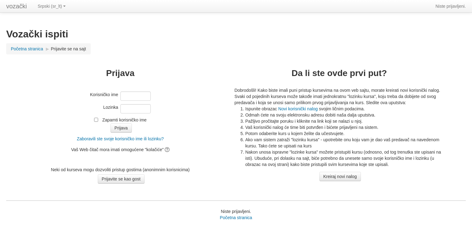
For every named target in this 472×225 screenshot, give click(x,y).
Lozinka (110, 107)
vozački (16, 6)
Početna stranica (27, 48)
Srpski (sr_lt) (52, 6)
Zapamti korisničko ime (124, 119)
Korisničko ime (104, 94)
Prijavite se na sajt (68, 48)
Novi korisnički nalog (298, 108)
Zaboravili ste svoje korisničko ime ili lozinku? (120, 138)
